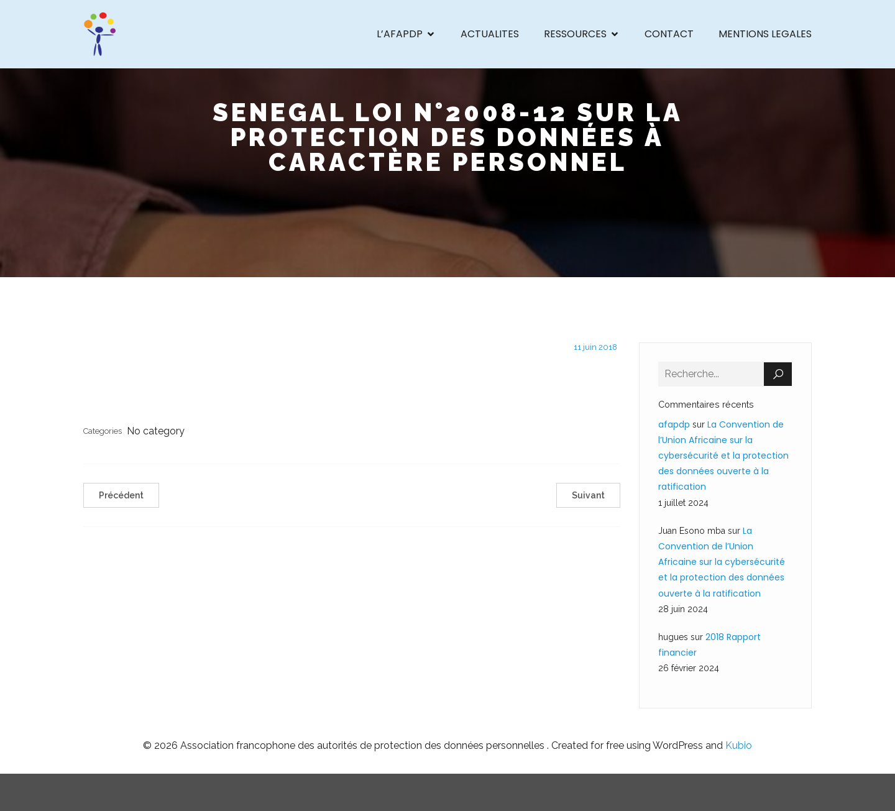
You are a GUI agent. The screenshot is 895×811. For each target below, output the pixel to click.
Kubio (738, 745)
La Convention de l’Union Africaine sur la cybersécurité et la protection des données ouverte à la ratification (723, 455)
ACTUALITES (490, 34)
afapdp (674, 424)
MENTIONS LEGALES (765, 34)
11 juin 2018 (595, 347)
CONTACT (669, 34)
